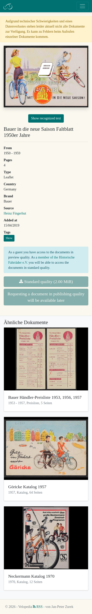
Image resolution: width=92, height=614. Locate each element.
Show (9, 238)
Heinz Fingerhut (15, 213)
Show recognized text (46, 118)
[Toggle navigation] (83, 6)
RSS (37, 607)
